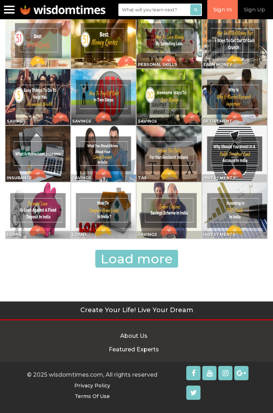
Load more (137, 259)
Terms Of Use (92, 396)
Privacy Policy (92, 385)
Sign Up (254, 9)
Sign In (222, 9)
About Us (134, 335)
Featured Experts (134, 349)
